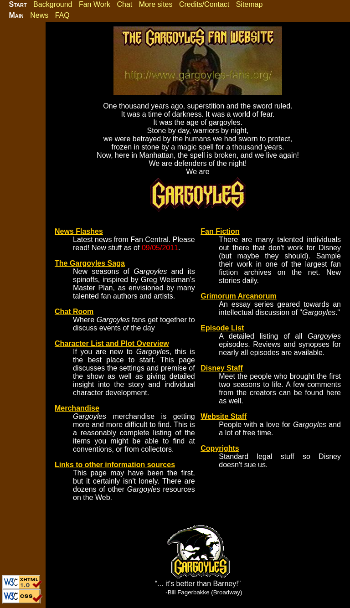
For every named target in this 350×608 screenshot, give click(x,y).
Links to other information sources (115, 465)
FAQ (62, 15)
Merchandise (77, 408)
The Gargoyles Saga (90, 263)
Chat (124, 4)
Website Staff (224, 416)
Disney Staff (221, 368)
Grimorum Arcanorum (239, 296)
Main (16, 15)
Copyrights (220, 448)
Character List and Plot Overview (112, 343)
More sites (156, 4)
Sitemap (249, 4)
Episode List (222, 328)
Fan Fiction (220, 231)
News (39, 15)
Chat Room (74, 311)
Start (17, 4)
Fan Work (94, 4)
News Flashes (79, 231)
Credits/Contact (204, 4)
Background (52, 4)
